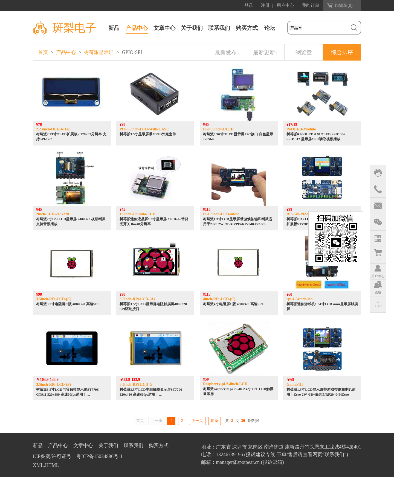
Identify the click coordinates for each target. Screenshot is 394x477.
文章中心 (164, 28)
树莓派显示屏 (99, 52)
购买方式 (247, 28)
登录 (248, 5)
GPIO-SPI (132, 52)
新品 (113, 28)
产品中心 (137, 28)
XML (38, 465)
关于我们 (192, 28)
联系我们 (219, 28)
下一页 (197, 421)
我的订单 (310, 5)
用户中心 (285, 5)
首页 (43, 52)
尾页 (214, 421)
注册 (265, 5)
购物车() (343, 5)
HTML (52, 465)
